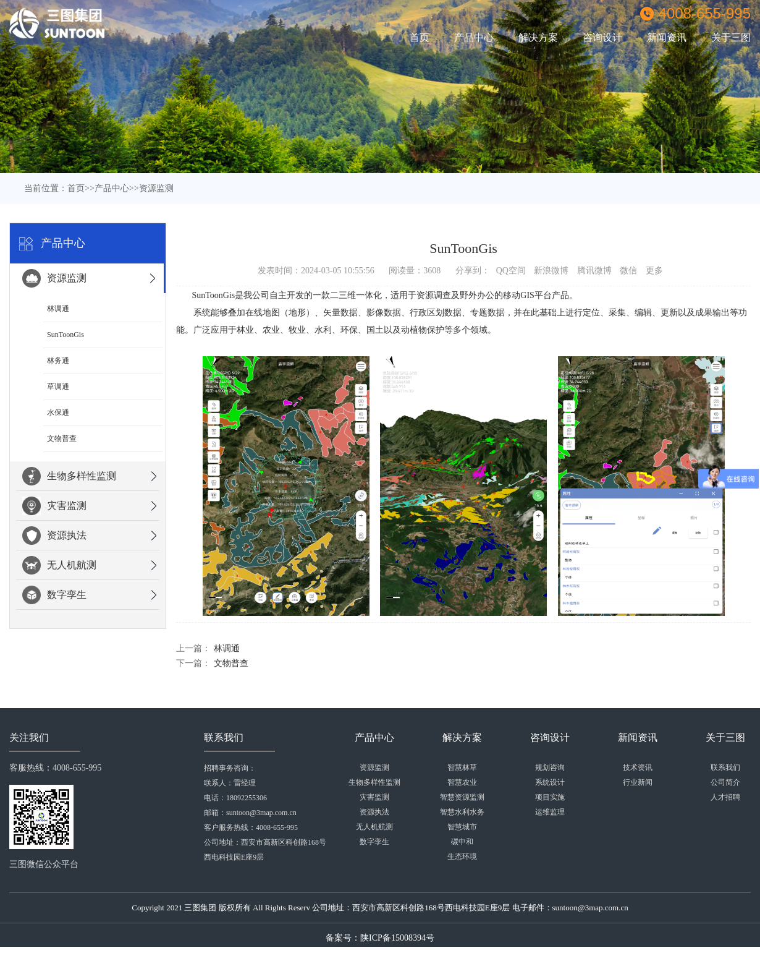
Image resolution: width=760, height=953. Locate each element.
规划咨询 (550, 767)
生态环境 (462, 856)
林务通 (58, 360)
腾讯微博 (594, 270)
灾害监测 (54, 506)
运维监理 (550, 812)
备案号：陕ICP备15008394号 (380, 937)
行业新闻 (637, 782)
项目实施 (550, 797)
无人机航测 (59, 565)
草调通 (58, 386)
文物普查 (62, 438)
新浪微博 (551, 270)
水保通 (58, 412)
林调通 (58, 308)
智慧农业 (462, 782)
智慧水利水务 (462, 812)
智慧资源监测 (462, 797)
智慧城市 (462, 827)
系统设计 (550, 782)
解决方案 (538, 37)
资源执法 (54, 535)
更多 (654, 270)
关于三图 (725, 737)
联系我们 (223, 737)
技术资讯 (637, 767)
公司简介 (725, 782)
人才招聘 (725, 797)
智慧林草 (462, 767)
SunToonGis (65, 334)
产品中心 (474, 37)
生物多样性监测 (69, 476)
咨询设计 (602, 37)
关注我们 (29, 737)
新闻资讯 (666, 37)
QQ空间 (511, 270)
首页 (419, 37)
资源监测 (156, 188)
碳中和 (462, 841)
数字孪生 (54, 595)
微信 (628, 270)
